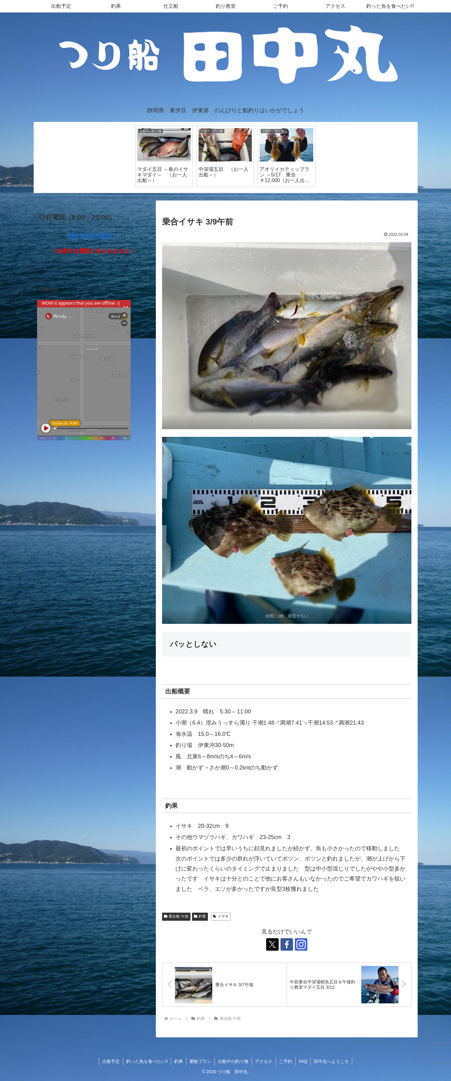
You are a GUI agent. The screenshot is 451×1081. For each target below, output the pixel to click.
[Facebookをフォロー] (287, 944)
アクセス (263, 1061)
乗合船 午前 (176, 916)
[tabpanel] (164, 156)
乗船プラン (200, 1061)
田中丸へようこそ (331, 1061)
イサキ (221, 916)
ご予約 (285, 1061)
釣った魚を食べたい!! (147, 1061)
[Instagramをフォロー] (301, 944)
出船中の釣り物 (233, 1061)
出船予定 (111, 1061)
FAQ (303, 1061)
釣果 (200, 916)
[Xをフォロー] (272, 944)
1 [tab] (226, 197)
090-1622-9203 (93, 235)
